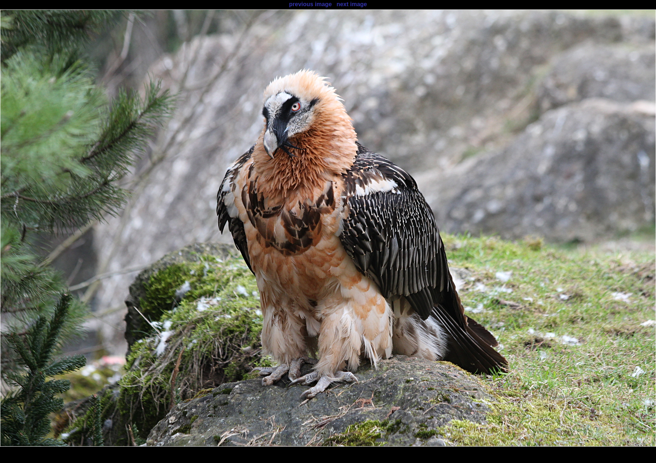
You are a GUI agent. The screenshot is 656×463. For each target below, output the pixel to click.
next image (351, 4)
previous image (310, 4)
